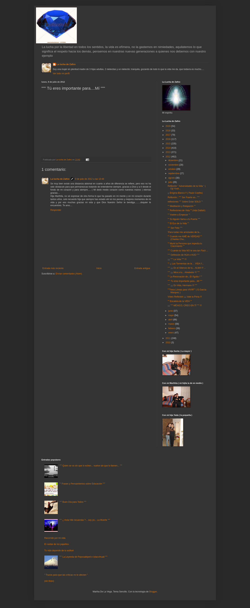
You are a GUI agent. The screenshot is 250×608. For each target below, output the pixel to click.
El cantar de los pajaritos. (56, 544)
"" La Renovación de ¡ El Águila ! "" (185, 276)
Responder (55, 210)
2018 (168, 130)
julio (170, 182)
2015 (168, 143)
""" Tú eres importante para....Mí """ (185, 281)
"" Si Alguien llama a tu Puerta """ (184, 219)
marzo (171, 324)
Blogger (153, 591)
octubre (172, 169)
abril (170, 319)
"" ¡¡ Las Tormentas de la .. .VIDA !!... (186, 263)
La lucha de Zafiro (66, 64)
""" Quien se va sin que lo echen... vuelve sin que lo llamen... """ (90, 465)
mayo (171, 315)
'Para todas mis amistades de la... (184, 232)
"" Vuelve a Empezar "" (179, 214)
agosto (171, 178)
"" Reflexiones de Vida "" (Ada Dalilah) (186, 210)
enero (171, 332)
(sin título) (49, 581)
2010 (168, 342)
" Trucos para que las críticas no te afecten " (66, 575)
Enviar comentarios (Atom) (69, 273)
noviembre (173, 165)
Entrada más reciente (53, 268)
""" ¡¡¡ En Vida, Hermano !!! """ (182, 285)
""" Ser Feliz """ (175, 228)
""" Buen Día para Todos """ (72, 502)
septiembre (174, 173)
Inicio (99, 268)
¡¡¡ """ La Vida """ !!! (177, 259)
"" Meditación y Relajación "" (181, 206)
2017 (168, 135)
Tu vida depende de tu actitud (59, 550)
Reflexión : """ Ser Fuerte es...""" (184, 197)
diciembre (173, 160)
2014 (168, 148)
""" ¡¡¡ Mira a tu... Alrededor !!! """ (184, 272)
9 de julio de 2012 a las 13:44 (89, 179)
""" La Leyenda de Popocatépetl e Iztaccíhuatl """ (83, 557)
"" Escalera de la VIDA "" (180, 301)
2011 (168, 338)
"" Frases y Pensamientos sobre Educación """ (82, 483)
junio (171, 311)
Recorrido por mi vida (55, 538)
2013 (168, 152)
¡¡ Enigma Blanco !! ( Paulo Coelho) (185, 193)
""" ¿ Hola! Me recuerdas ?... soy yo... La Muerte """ (84, 520)
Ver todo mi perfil (61, 73)
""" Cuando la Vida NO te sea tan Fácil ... (188, 250)
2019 (168, 126)
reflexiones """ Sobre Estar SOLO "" (185, 201)
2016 (168, 139)
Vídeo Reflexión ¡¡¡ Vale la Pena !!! (185, 296)
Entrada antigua (142, 268)
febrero (172, 328)
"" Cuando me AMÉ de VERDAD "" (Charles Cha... (185, 237)
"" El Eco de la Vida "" (178, 223)
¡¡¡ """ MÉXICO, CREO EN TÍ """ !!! (185, 305)
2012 (168, 156)
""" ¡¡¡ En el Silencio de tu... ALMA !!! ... (187, 268)
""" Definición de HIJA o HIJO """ (183, 255)
